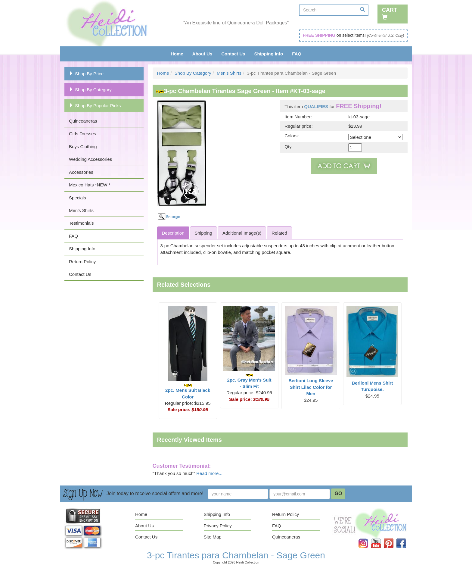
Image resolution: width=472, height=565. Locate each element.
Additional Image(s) (241, 233)
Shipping (203, 233)
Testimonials (81, 223)
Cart (389, 13)
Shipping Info (268, 53)
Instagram (367, 538)
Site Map (213, 536)
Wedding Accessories (90, 159)
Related (279, 233)
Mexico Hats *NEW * (89, 184)
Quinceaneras (83, 120)
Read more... (209, 473)
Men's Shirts (81, 210)
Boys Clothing (83, 146)
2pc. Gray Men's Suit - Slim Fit (249, 381)
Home (177, 53)
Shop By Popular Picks (95, 105)
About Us (202, 53)
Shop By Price (86, 73)
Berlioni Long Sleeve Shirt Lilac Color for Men (310, 387)
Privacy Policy (218, 525)
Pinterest (392, 538)
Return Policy (82, 261)
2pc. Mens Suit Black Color (187, 391)
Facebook (405, 538)
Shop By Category (90, 89)
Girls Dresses (82, 133)
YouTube (380, 538)
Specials (77, 197)
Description (173, 233)
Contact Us (233, 53)
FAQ (296, 53)
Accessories (81, 172)
